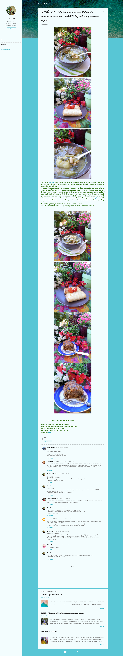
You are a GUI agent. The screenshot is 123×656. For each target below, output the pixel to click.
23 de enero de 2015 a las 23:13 (67, 461)
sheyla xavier (50, 447)
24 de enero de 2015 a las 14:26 (65, 518)
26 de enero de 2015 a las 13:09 (62, 553)
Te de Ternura (50, 473)
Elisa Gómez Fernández (53, 461)
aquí (95, 198)
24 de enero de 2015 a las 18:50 (62, 531)
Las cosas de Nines (52, 519)
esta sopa (52, 182)
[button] (103, 11)
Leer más (101, 608)
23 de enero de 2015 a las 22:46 (61, 447)
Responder (50, 458)
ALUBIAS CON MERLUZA (49, 632)
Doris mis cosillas (51, 498)
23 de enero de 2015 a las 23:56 (62, 473)
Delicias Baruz (50, 545)
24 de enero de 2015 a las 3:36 (63, 498)
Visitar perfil (11, 28)
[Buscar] (107, 4)
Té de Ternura (46, 3)
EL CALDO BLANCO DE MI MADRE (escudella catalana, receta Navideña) (62, 613)
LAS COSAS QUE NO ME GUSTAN (51, 595)
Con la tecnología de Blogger (72, 652)
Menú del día (48, 441)
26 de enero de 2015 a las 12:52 (62, 545)
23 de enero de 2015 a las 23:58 (62, 486)
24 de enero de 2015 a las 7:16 (61, 508)
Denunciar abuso (5, 49)
